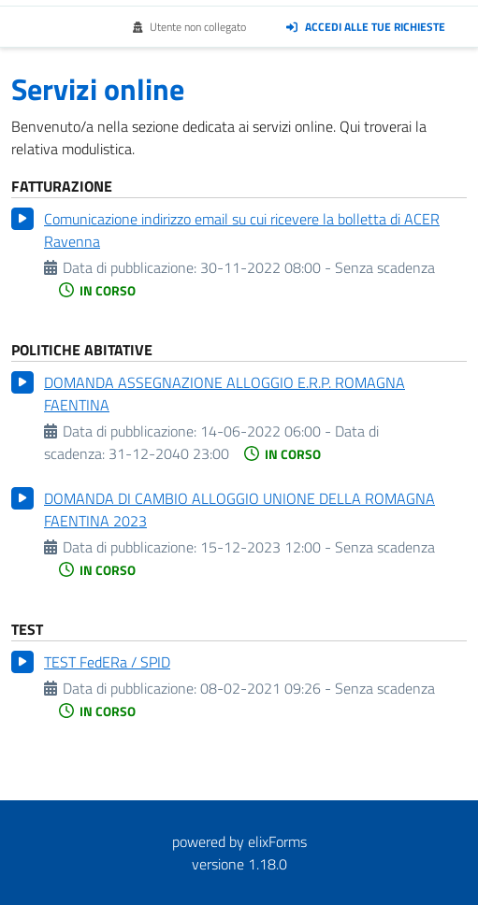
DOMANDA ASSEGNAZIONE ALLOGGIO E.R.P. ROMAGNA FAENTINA (224, 393)
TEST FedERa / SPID (107, 662)
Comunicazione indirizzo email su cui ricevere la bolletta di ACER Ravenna (242, 230)
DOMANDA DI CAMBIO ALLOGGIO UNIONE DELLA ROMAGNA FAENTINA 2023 (239, 509)
